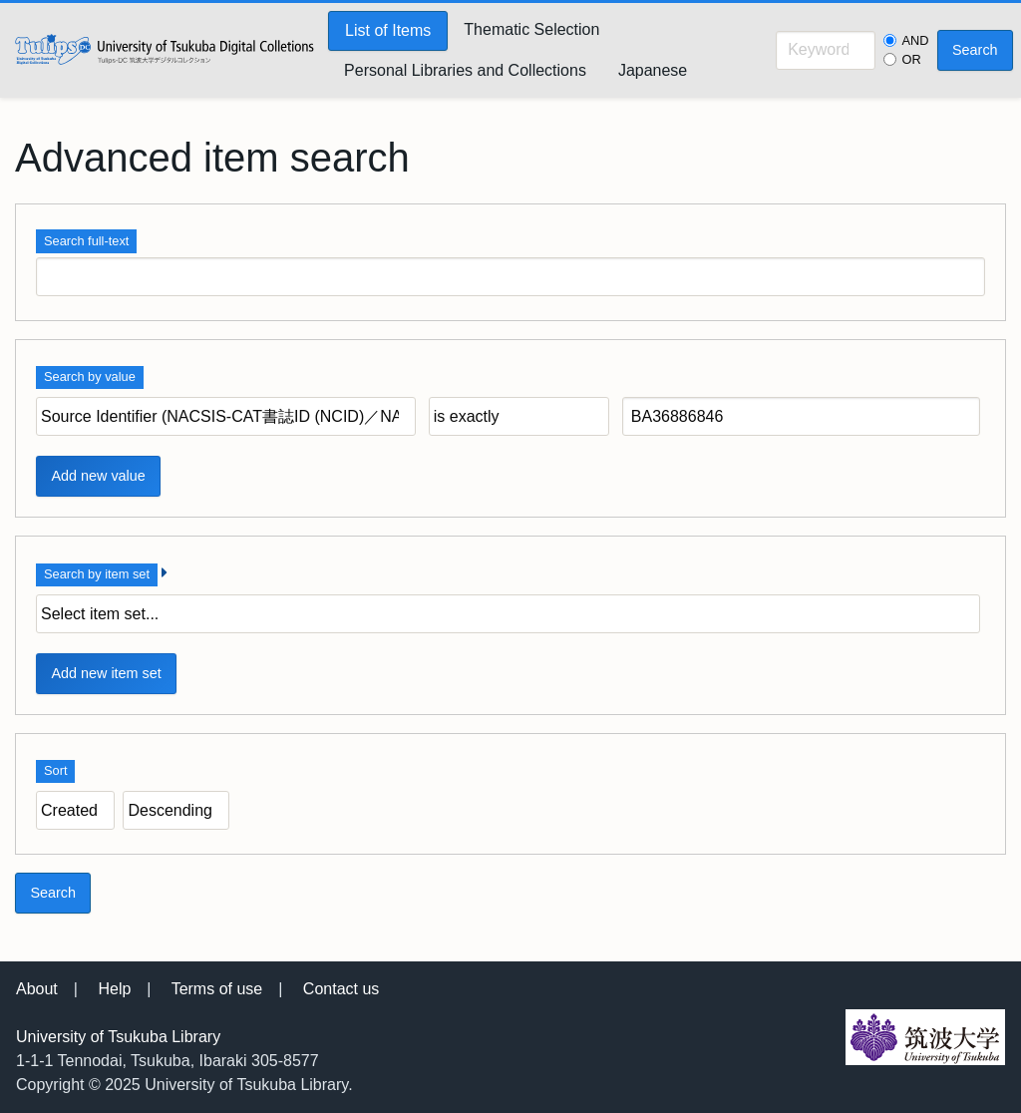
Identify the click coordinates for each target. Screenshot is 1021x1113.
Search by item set (97, 573)
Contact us (341, 988)
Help (114, 988)
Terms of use (217, 988)
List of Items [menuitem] (388, 30)
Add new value (98, 476)
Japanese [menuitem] (652, 70)
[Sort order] (176, 810)
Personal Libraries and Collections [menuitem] (465, 70)
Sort (55, 770)
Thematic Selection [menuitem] (531, 29)
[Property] (226, 416)
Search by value (90, 376)
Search (975, 50)
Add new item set (106, 673)
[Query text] (801, 416)
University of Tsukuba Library (118, 1036)
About (37, 988)
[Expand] (165, 572)
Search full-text (86, 240)
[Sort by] (75, 810)
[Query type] (519, 416)
